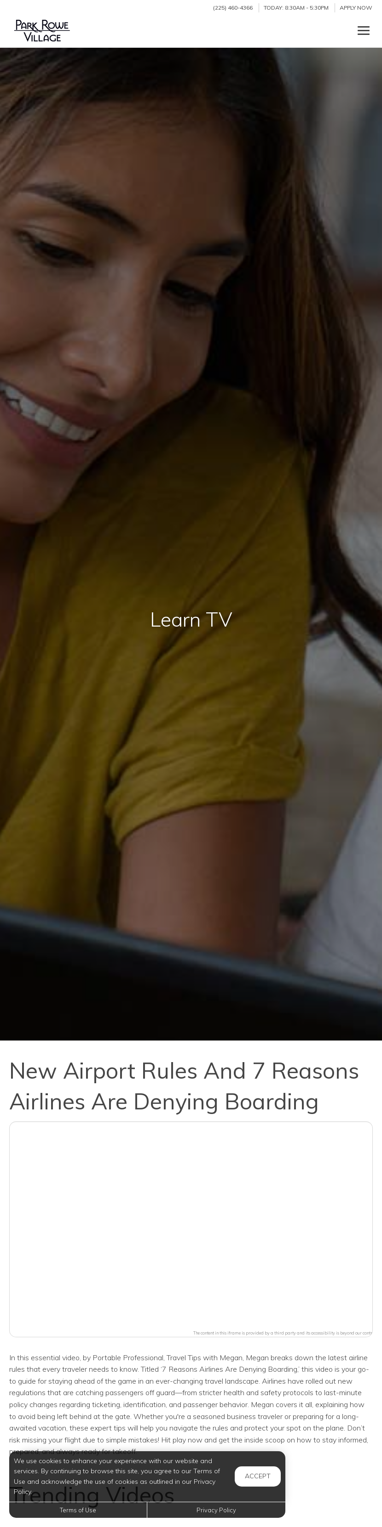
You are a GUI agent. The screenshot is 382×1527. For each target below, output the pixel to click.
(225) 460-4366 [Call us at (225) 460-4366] (233, 7)
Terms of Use (78, 1510)
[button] (191, 1223)
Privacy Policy (216, 1510)
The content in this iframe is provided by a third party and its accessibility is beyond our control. (285, 1332)
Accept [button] (258, 1476)
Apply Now (356, 7)
